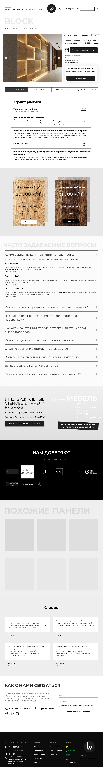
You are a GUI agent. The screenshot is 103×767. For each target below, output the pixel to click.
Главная (7, 28)
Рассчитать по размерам (83, 50)
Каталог (15, 28)
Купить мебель (40, 755)
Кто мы (36, 747)
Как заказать (55, 747)
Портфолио (16, 9)
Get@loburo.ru (45, 708)
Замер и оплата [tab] (63, 90)
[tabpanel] (51, 130)
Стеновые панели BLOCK (29, 28)
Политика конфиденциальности (89, 758)
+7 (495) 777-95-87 (19, 708)
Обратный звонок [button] (87, 9)
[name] (78, 696)
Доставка (53, 755)
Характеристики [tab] (16, 90)
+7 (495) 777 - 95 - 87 (72, 9)
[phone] (78, 701)
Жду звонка (81, 78)
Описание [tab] (40, 90)
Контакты (41, 9)
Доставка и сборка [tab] (86, 90)
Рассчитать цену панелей (24, 424)
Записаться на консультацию (78, 711)
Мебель (24, 9)
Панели (7, 9)
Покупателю (32, 9)
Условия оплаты (56, 751)
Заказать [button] (29, 222)
